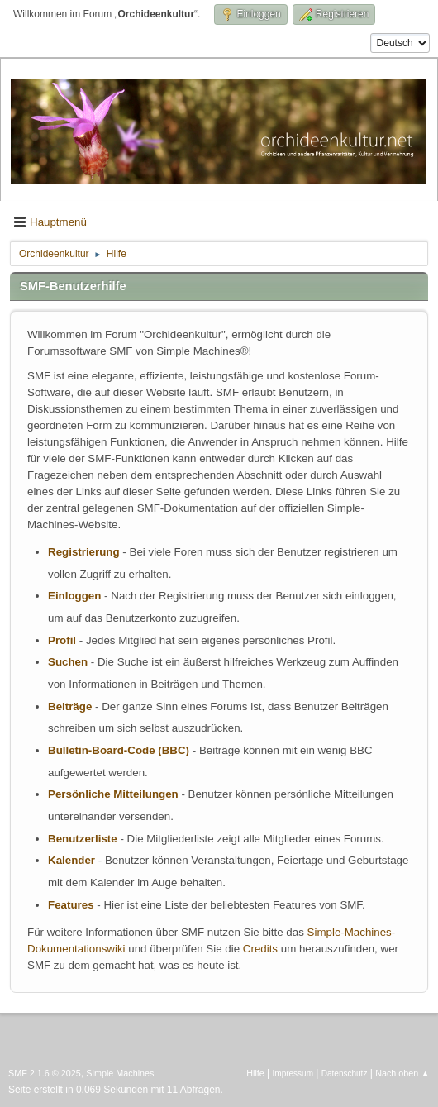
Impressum (293, 1073)
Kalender (71, 860)
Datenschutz (344, 1073)
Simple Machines (120, 1073)
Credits (260, 948)
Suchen (68, 662)
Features (71, 905)
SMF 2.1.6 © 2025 (44, 1073)
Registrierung (84, 552)
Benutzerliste (82, 839)
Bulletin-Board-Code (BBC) (118, 750)
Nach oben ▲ (402, 1073)
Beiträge (70, 706)
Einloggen (74, 595)
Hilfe (255, 1073)
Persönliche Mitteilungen (113, 794)
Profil (62, 640)
